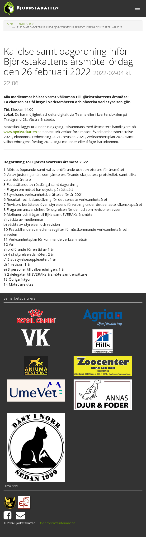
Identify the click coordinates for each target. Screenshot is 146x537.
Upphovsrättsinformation (57, 523)
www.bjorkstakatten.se (23, 131)
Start (10, 24)
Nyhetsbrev (26, 24)
